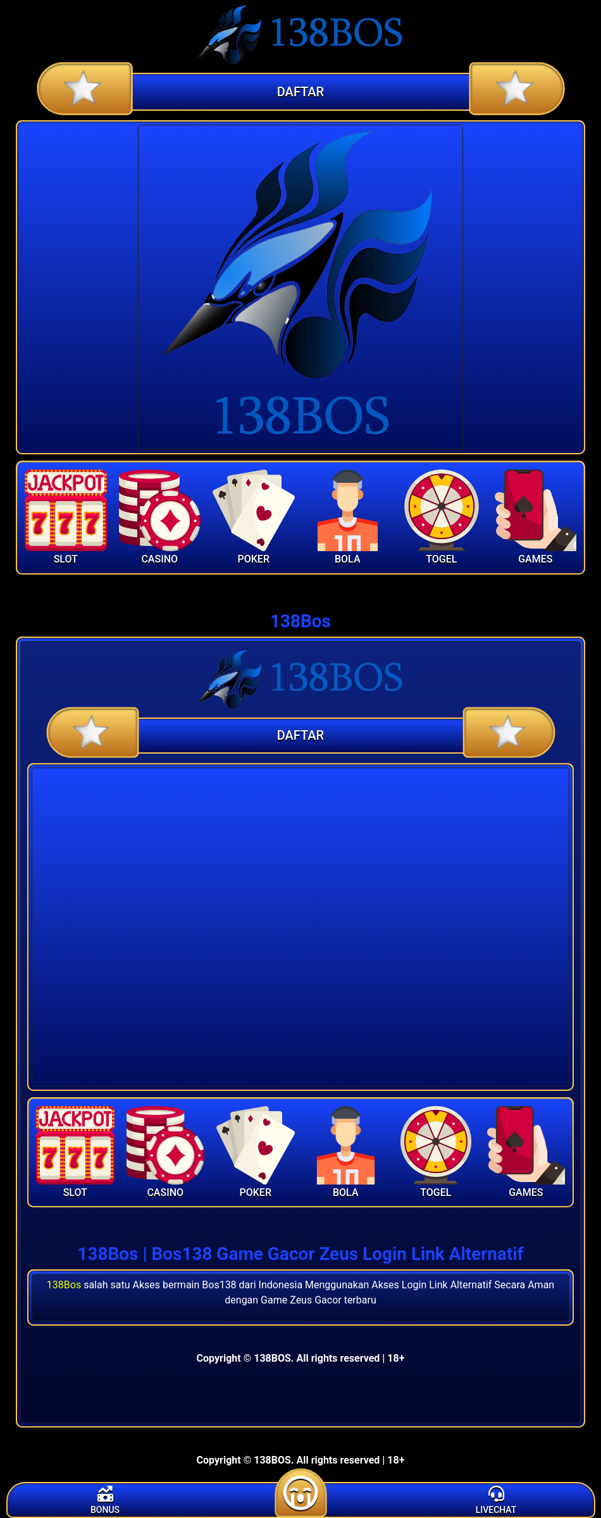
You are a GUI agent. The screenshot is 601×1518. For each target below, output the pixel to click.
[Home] (300, 34)
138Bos (64, 1285)
